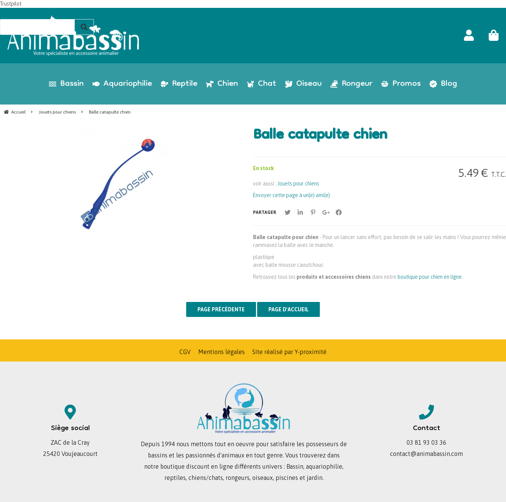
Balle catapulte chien (320, 135)
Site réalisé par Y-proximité (289, 351)
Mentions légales (221, 351)
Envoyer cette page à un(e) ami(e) (291, 195)
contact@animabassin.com (426, 453)
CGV (185, 351)
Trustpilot (10, 4)
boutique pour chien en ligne (430, 277)
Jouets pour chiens (298, 184)
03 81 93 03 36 (426, 442)
